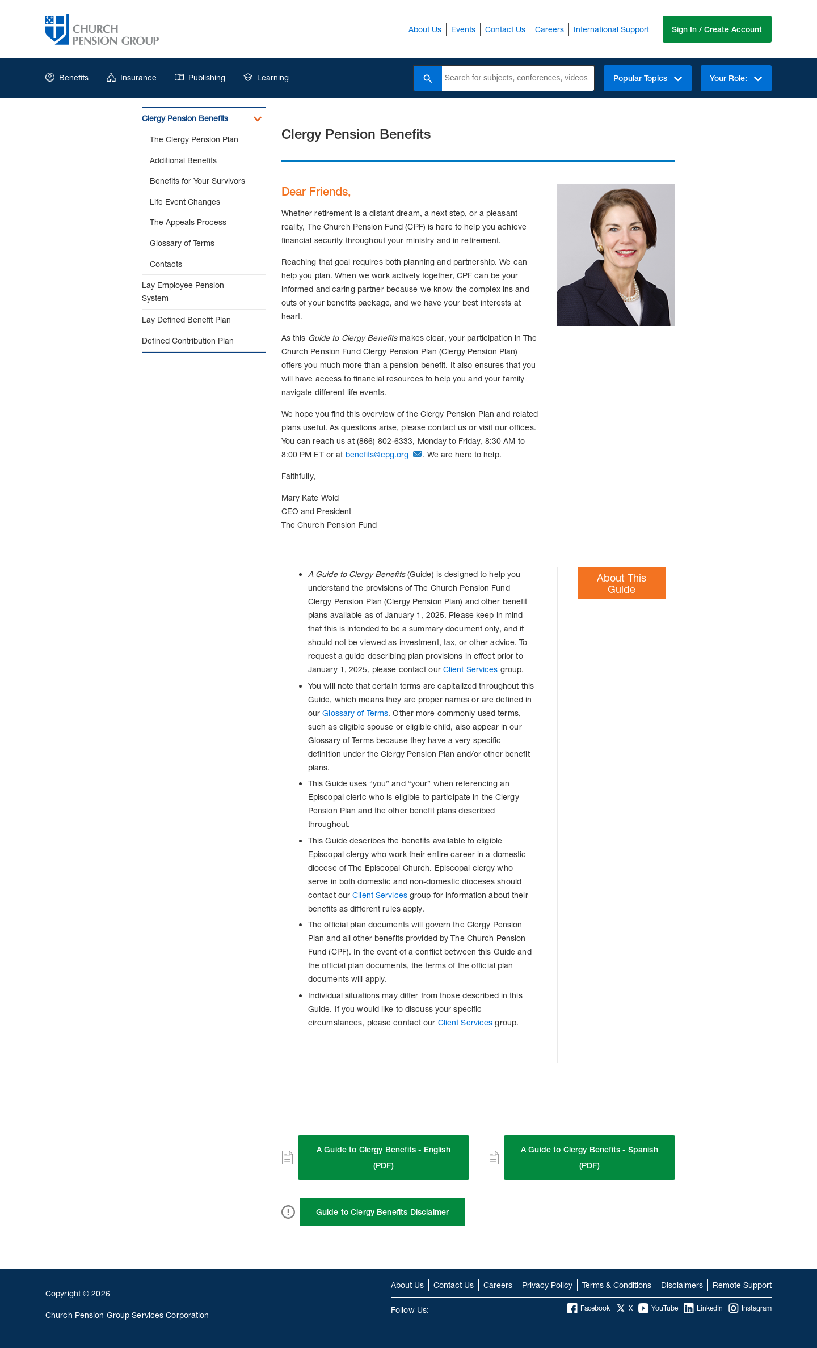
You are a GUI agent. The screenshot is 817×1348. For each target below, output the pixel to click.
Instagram (750, 1308)
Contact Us (505, 29)
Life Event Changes (185, 201)
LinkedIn (703, 1308)
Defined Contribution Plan (188, 340)
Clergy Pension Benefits (185, 118)
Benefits (67, 77)
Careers (548, 29)
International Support (610, 29)
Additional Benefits (183, 160)
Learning (266, 77)
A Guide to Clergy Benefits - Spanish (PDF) (589, 1157)
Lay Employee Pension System (183, 291)
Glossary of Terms (182, 243)
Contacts (166, 264)
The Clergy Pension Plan (194, 139)
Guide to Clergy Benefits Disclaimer (382, 1211)
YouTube (658, 1308)
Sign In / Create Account (717, 29)
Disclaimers (682, 1285)
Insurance (132, 77)
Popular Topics (647, 78)
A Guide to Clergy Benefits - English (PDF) (383, 1157)
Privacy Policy (547, 1285)
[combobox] (517, 78)
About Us (424, 29)
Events (462, 29)
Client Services (470, 669)
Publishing (200, 77)
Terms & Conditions (616, 1285)
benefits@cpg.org (377, 454)
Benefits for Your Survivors (197, 180)
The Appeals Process (188, 222)
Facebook (588, 1308)
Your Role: (736, 78)
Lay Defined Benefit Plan (186, 319)
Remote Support (742, 1285)
